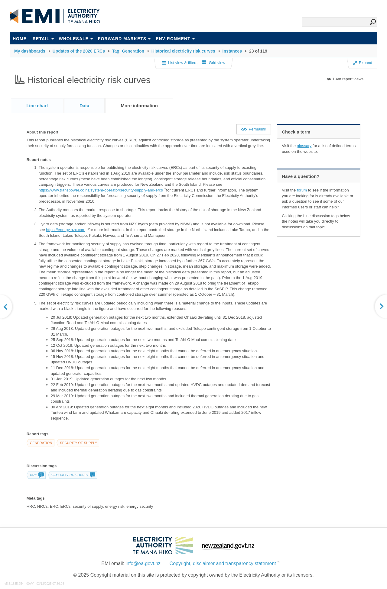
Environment (175, 38)
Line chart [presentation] (37, 105)
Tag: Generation (128, 51)
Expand (362, 62)
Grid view (213, 62)
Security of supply (78, 443)
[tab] (37, 105)
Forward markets (124, 38)
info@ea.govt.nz (143, 563)
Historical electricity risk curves (183, 51)
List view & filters (179, 63)
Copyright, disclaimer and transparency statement (223, 563)
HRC (37, 475)
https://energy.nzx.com (65, 229)
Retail (43, 38)
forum (302, 190)
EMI (55, 16)
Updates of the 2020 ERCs (78, 51)
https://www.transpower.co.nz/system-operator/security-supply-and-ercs (101, 190)
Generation (41, 443)
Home (20, 38)
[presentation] (139, 105)
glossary (304, 145)
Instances (232, 51)
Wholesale (76, 38)
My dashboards (29, 51)
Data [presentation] (84, 105)
